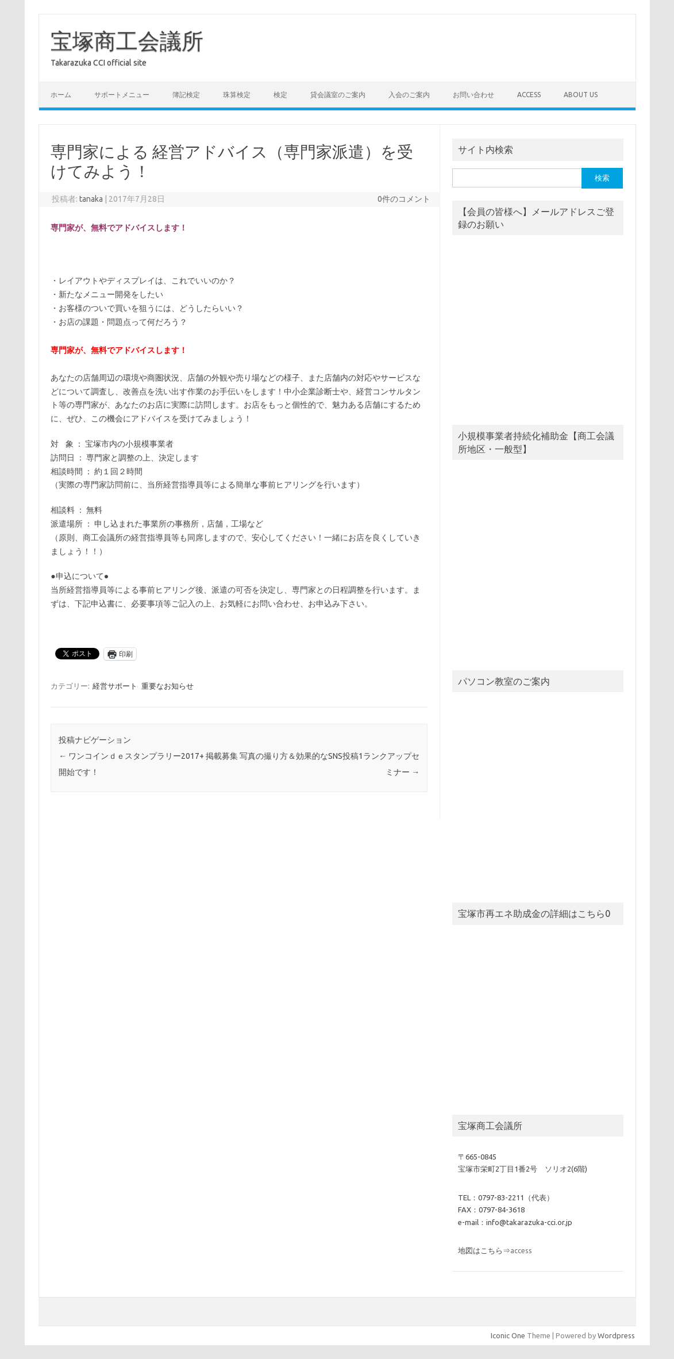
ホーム (61, 94)
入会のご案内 (409, 94)
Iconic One (508, 1335)
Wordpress (616, 1335)
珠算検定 (237, 94)
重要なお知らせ (167, 686)
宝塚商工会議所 (127, 41)
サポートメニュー (121, 94)
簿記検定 (186, 94)
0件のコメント (404, 199)
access (529, 94)
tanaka (91, 199)
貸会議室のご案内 (337, 94)
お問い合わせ (473, 94)
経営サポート (115, 686)
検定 (280, 94)
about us (581, 94)
